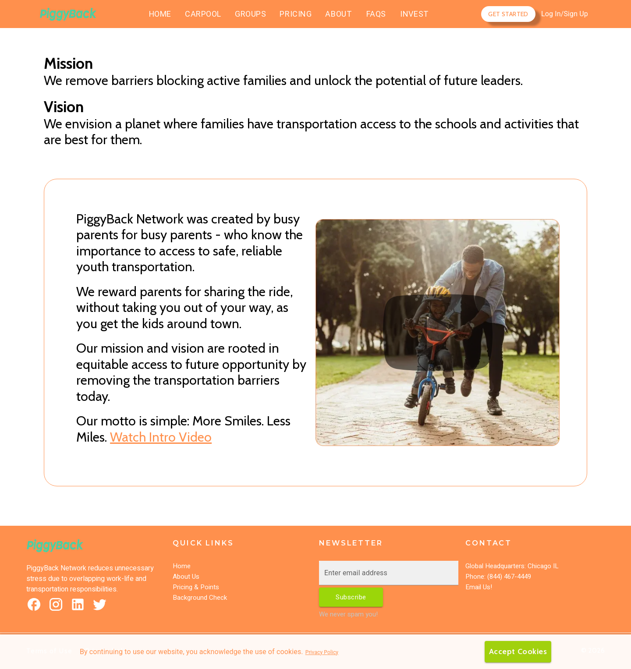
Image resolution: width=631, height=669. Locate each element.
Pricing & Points (196, 587)
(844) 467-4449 (508, 576)
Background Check (200, 597)
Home (182, 566)
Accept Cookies (517, 651)
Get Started (508, 14)
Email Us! (478, 587)
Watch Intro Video (161, 437)
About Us (186, 576)
